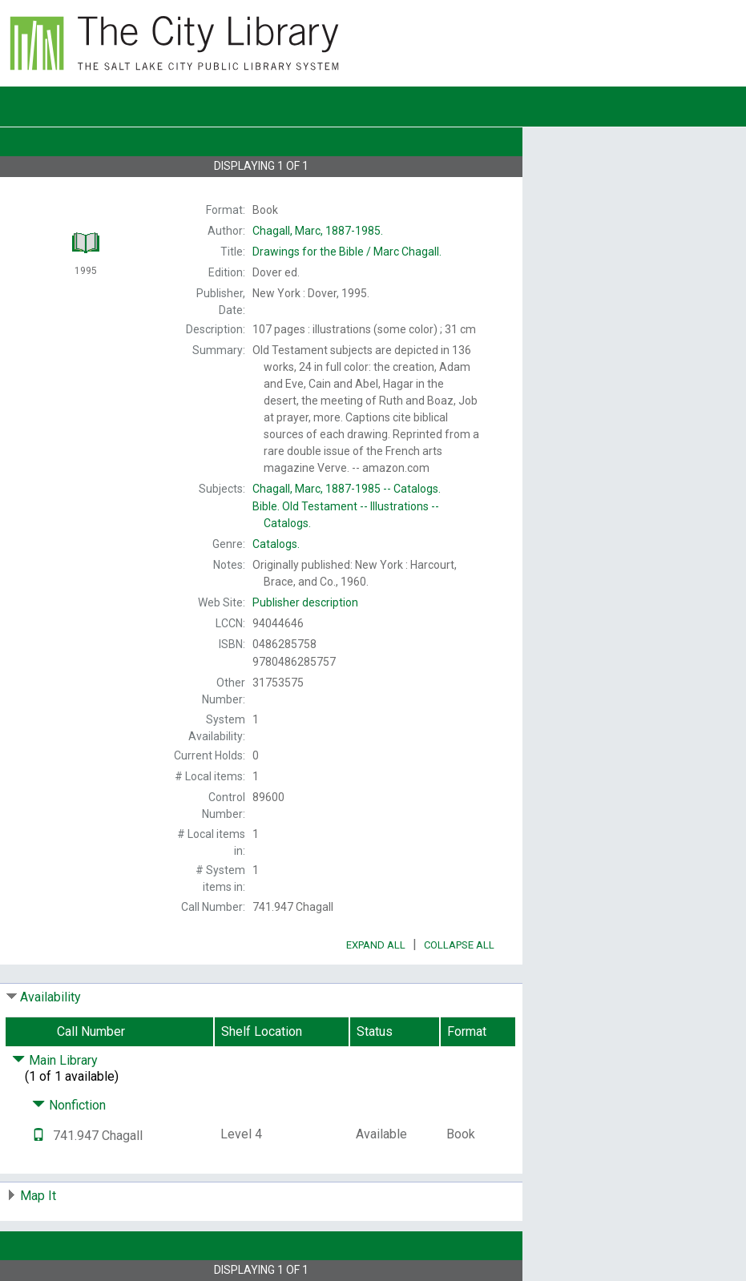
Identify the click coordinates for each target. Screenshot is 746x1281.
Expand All (375, 945)
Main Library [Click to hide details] (55, 1060)
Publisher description (305, 602)
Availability (50, 997)
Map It (38, 1195)
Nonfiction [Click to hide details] (69, 1105)
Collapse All (459, 945)
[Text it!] (38, 1135)
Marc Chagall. (347, 251)
